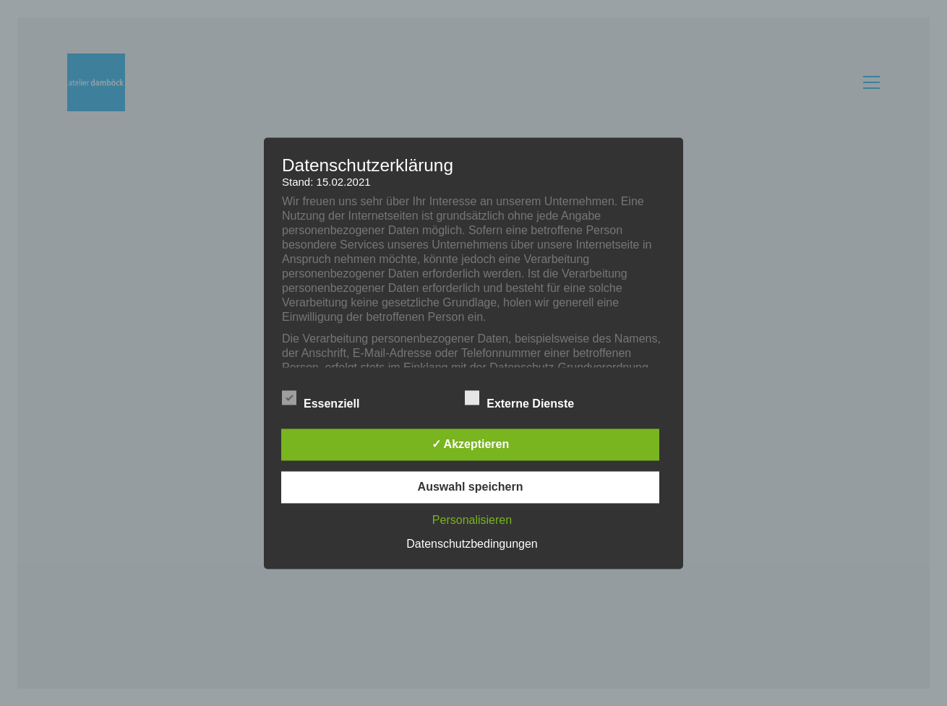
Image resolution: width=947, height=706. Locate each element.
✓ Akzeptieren (471, 444)
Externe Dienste (527, 399)
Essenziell (329, 399)
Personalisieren (472, 520)
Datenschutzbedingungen (471, 544)
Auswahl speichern (470, 487)
